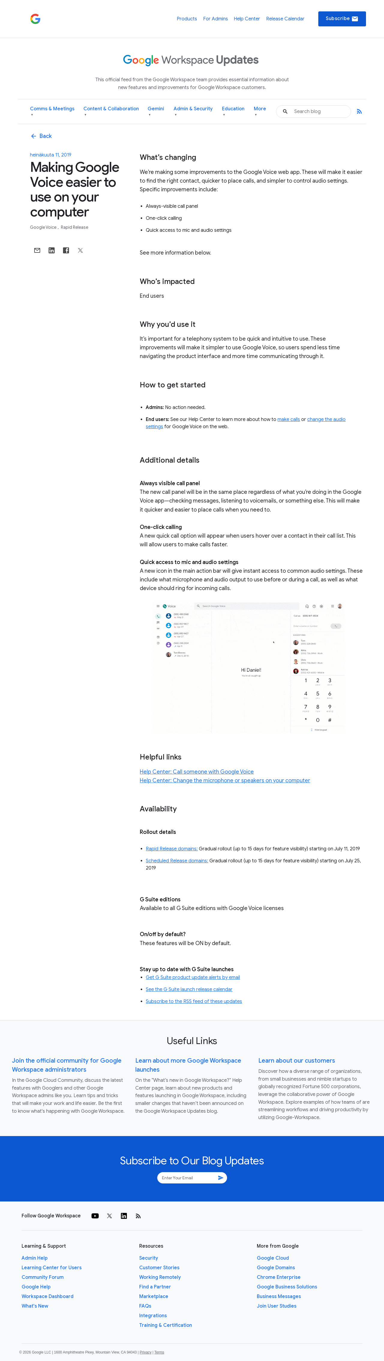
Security (148, 1258)
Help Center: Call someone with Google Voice (197, 772)
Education (233, 111)
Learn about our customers (296, 1060)
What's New (35, 1306)
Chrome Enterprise (279, 1277)
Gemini (156, 111)
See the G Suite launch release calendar (189, 989)
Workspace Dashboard (48, 1297)
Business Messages (279, 1297)
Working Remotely (160, 1277)
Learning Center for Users (52, 1268)
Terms (159, 1352)
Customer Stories (159, 1268)
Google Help (36, 1287)
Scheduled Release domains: (177, 861)
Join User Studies (276, 1306)
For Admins (215, 19)
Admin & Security (193, 111)
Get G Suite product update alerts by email (193, 977)
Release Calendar (285, 19)
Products (187, 19)
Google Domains (276, 1268)
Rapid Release (74, 227)
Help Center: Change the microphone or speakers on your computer (225, 780)
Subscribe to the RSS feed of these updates (194, 1001)
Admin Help (35, 1258)
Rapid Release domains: (172, 849)
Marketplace (153, 1297)
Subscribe (342, 18)
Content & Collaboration (111, 111)
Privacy (146, 1352)
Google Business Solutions (287, 1287)
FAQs (145, 1306)
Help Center (247, 19)
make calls (289, 419)
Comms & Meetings (52, 111)
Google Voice (43, 227)
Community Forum (43, 1277)
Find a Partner (155, 1287)
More (260, 111)
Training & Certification (165, 1325)
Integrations (153, 1316)
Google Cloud (273, 1258)
